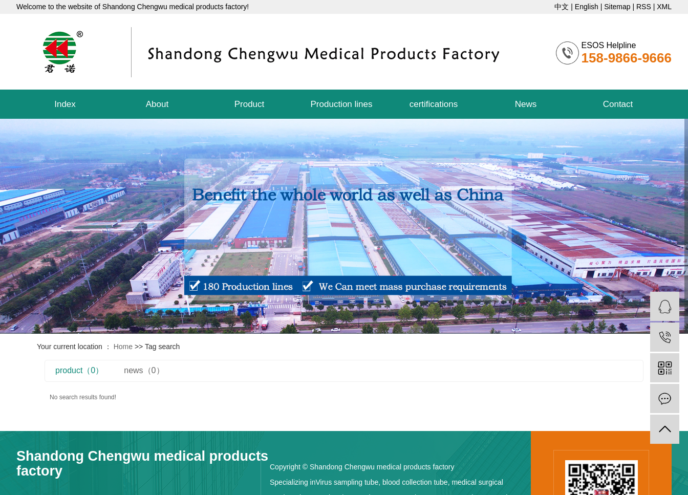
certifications (434, 104)
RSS (643, 7)
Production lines (342, 104)
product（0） (79, 370)
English (586, 7)
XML (664, 7)
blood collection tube (414, 482)
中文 (562, 7)
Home (123, 346)
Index (65, 104)
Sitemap (617, 7)
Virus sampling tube (347, 482)
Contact (618, 104)
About (157, 104)
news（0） (144, 370)
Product (249, 104)
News (526, 104)
